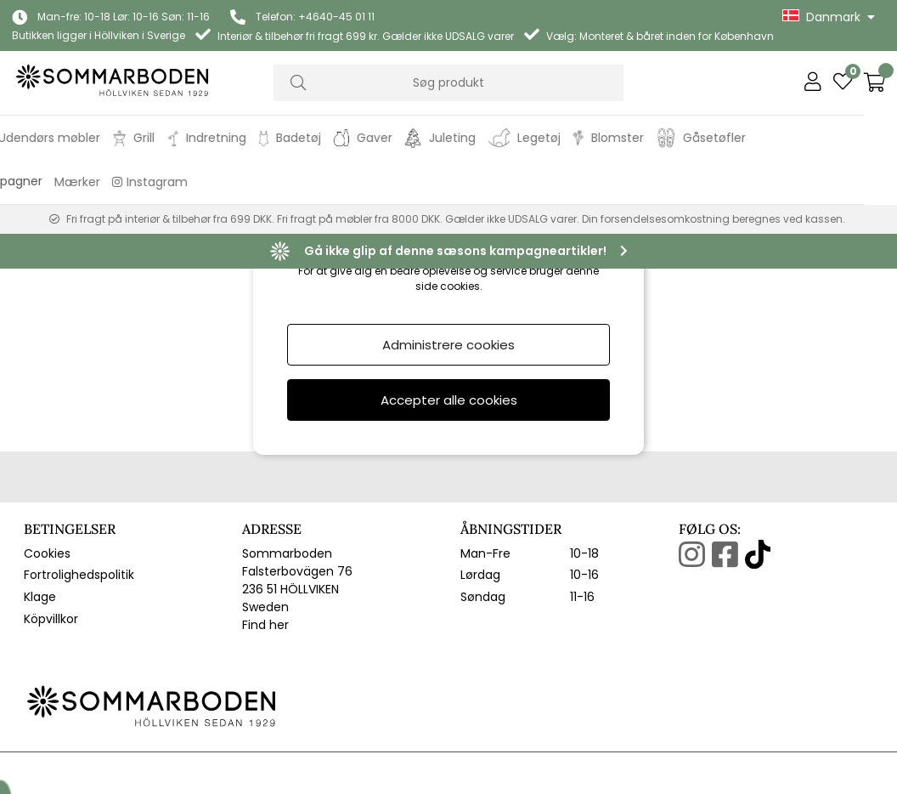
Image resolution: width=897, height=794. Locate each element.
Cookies (47, 434)
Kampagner (41, 181)
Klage (40, 477)
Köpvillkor (51, 499)
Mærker (110, 181)
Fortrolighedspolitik (79, 456)
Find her (265, 505)
